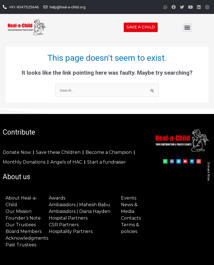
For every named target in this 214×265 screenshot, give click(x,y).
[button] (187, 27)
